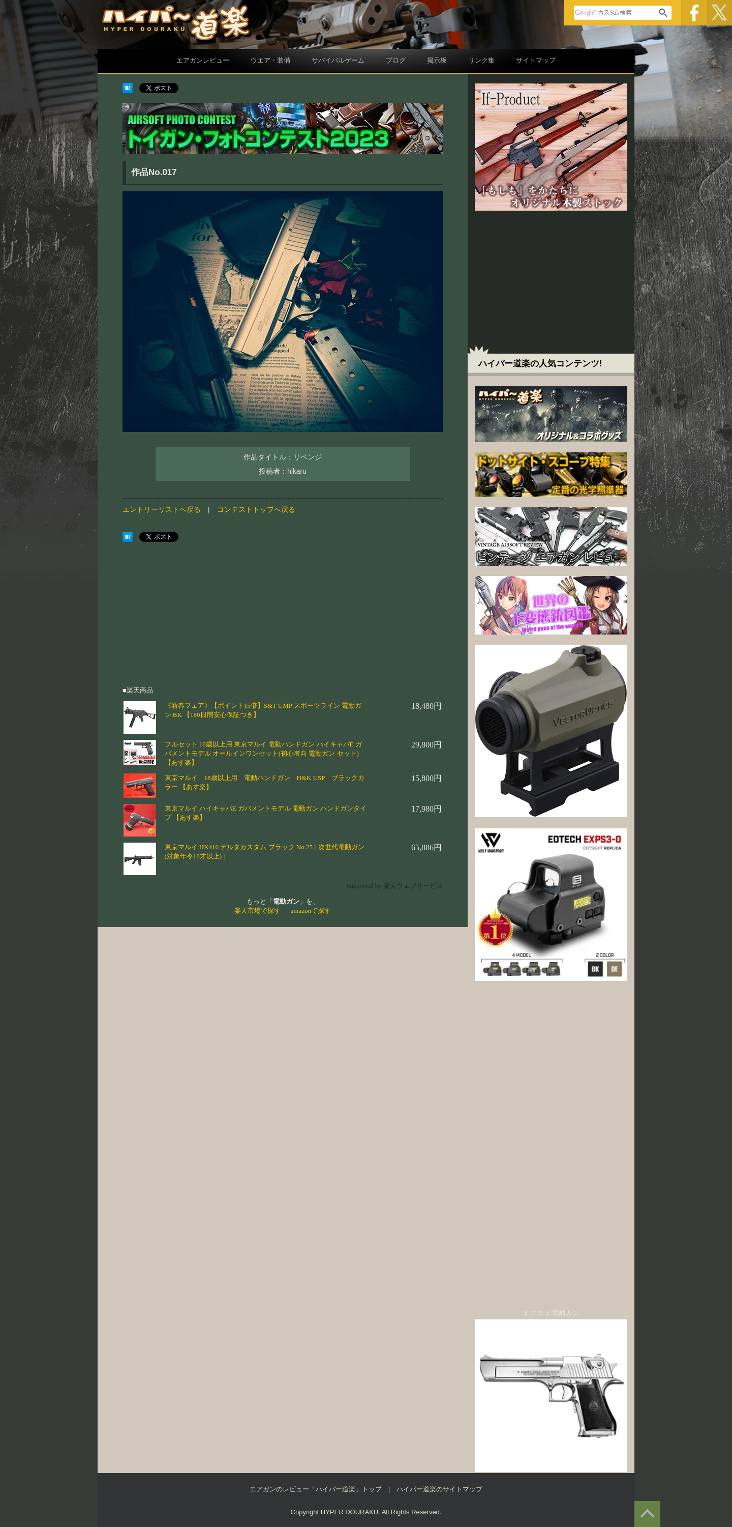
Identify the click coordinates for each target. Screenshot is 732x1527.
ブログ (396, 60)
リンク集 (481, 60)
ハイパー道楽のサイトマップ (439, 1489)
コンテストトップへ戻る (256, 509)
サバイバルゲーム (338, 60)
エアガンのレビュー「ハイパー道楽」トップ (316, 1489)
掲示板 (437, 60)
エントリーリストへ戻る (162, 509)
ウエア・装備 (270, 60)
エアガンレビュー (202, 60)
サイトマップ (536, 60)
